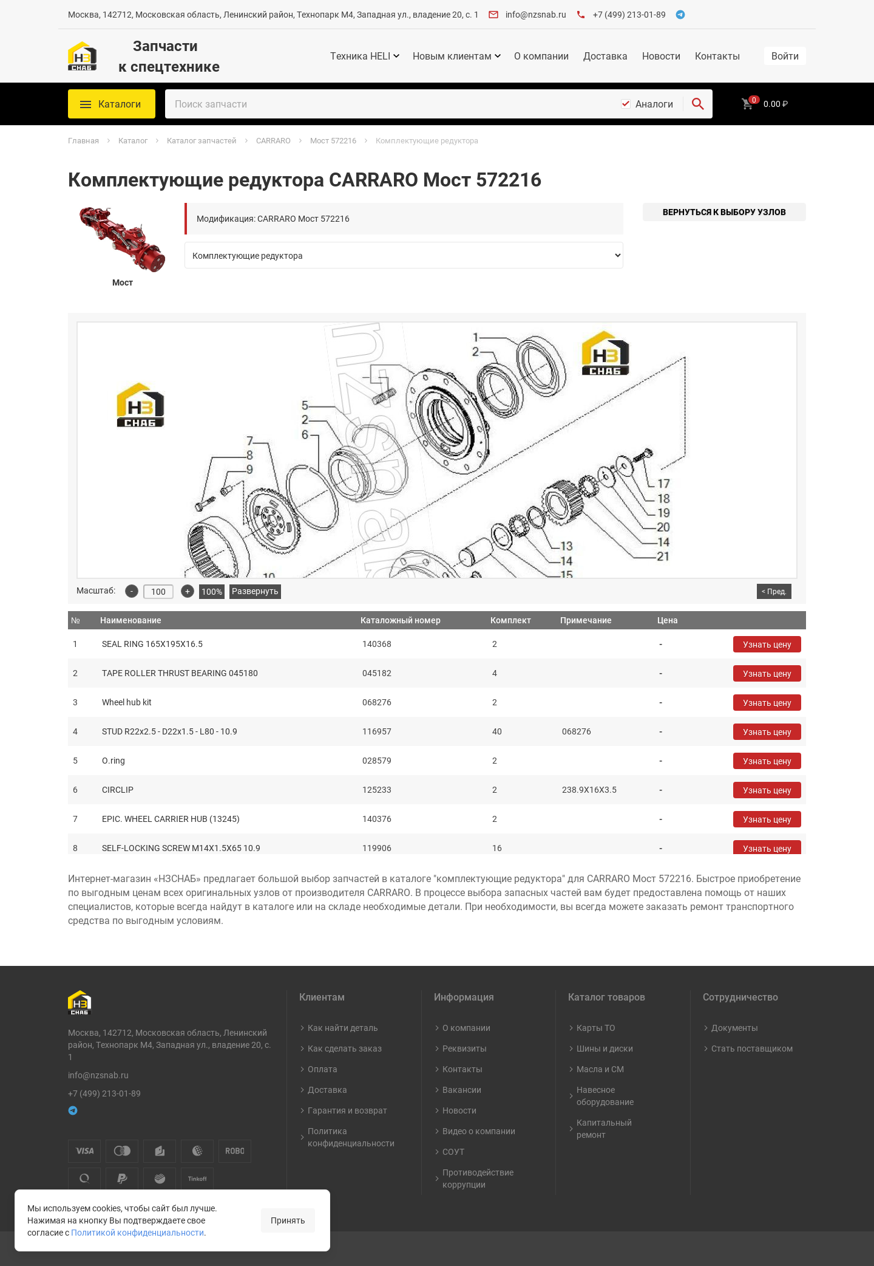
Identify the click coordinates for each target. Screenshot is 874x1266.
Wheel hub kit (127, 702)
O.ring (113, 760)
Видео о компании (478, 1131)
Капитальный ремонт (604, 1128)
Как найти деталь (343, 1027)
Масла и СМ (600, 1069)
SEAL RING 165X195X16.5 (152, 643)
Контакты (717, 56)
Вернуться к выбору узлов (724, 211)
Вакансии (461, 1089)
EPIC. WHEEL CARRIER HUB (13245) (171, 818)
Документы (734, 1027)
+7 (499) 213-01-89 (629, 14)
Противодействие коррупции (477, 1178)
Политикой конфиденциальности (137, 1232)
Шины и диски (605, 1048)
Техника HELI (360, 56)
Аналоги (654, 104)
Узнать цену (767, 644)
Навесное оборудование (605, 1095)
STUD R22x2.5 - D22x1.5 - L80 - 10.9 (169, 731)
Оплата (322, 1069)
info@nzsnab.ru (536, 14)
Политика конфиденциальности (351, 1137)
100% (212, 591)
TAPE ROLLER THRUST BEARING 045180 (180, 673)
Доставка (605, 56)
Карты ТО (596, 1027)
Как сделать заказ (345, 1048)
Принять (288, 1220)
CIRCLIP (118, 789)
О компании (541, 56)
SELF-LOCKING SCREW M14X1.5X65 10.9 (181, 848)
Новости (661, 56)
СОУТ (453, 1151)
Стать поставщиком (752, 1048)
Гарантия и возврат (347, 1110)
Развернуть (255, 591)
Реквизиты (464, 1048)
